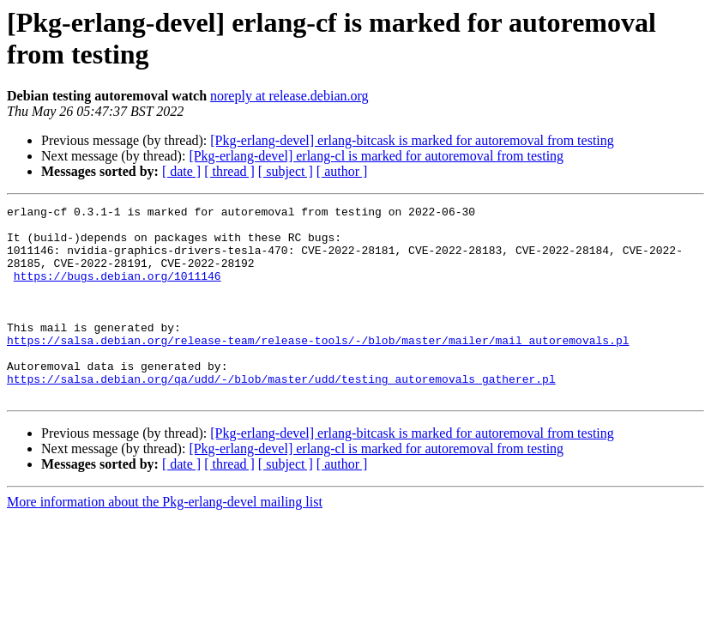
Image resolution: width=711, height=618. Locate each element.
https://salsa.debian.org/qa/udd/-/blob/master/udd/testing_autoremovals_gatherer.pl (281, 414)
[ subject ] (285, 171)
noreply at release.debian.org (289, 95)
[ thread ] (229, 171)
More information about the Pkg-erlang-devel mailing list (164, 540)
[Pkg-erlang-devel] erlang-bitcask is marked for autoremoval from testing (412, 140)
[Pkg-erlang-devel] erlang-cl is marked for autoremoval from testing (376, 155)
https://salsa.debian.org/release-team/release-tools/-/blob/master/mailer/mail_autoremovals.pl (318, 368)
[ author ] (342, 171)
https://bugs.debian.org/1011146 (117, 291)
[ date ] (181, 171)
